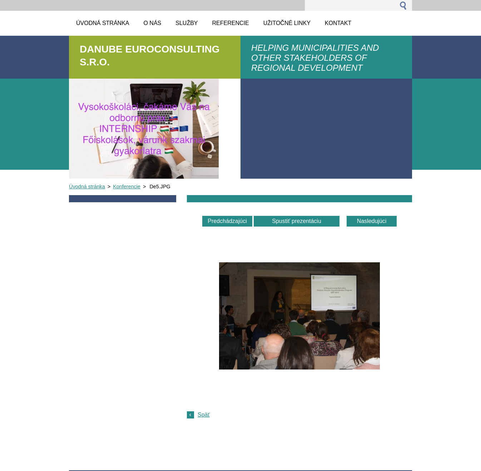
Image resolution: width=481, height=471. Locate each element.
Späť (204, 415)
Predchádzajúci (227, 221)
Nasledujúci (372, 221)
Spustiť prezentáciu (296, 221)
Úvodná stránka (87, 186)
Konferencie (126, 186)
